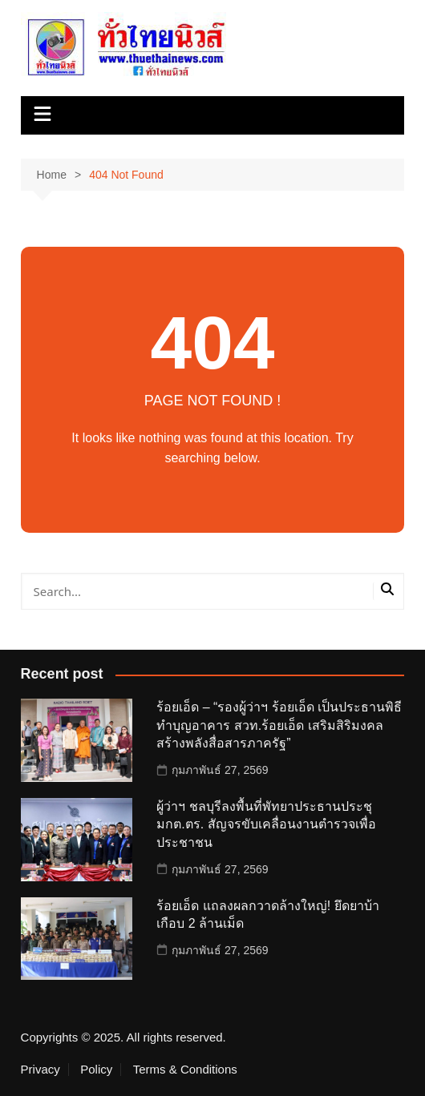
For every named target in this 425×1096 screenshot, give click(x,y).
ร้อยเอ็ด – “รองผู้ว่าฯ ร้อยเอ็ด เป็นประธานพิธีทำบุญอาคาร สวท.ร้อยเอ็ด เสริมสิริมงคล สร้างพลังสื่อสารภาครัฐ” (279, 725)
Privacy (40, 1069)
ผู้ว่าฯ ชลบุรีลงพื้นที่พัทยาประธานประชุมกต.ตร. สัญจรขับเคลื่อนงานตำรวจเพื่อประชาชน (265, 824)
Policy (96, 1069)
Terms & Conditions (185, 1069)
